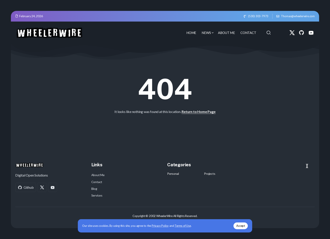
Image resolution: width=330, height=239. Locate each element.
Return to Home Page (198, 111)
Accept (240, 225)
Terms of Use (183, 225)
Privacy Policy (160, 225)
